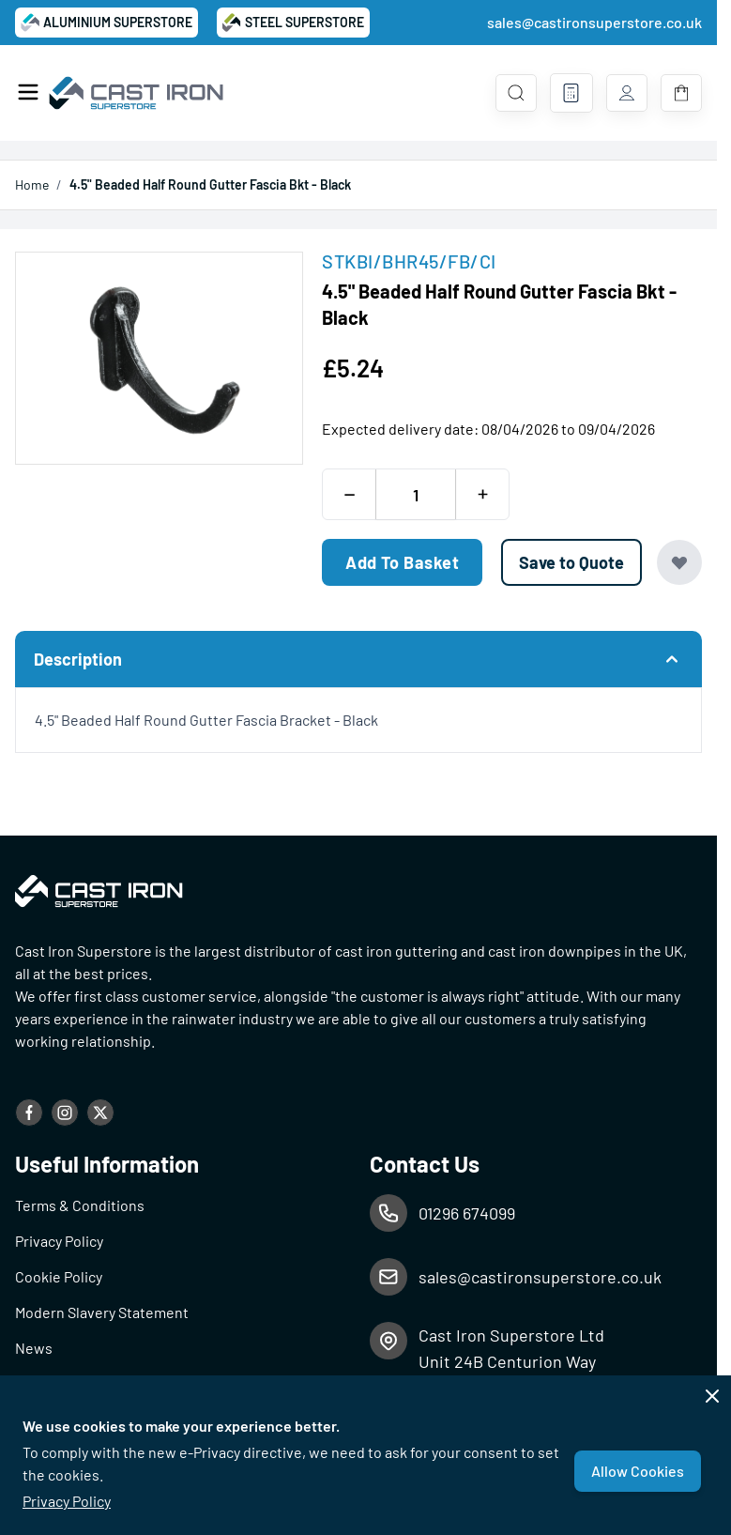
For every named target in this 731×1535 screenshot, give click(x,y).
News (34, 1348)
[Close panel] (712, 1396)
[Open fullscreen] (159, 358)
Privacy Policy (67, 1501)
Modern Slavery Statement (102, 1312)
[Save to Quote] (571, 562)
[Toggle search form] (516, 93)
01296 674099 (467, 1213)
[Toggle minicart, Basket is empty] (681, 93)
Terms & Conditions (80, 1205)
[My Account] (626, 93)
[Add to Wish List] (679, 562)
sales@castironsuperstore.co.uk (594, 22)
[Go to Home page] (137, 93)
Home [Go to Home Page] (32, 184)
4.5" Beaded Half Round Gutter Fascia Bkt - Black (210, 184)
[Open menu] (28, 92)
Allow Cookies (637, 1471)
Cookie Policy (58, 1276)
